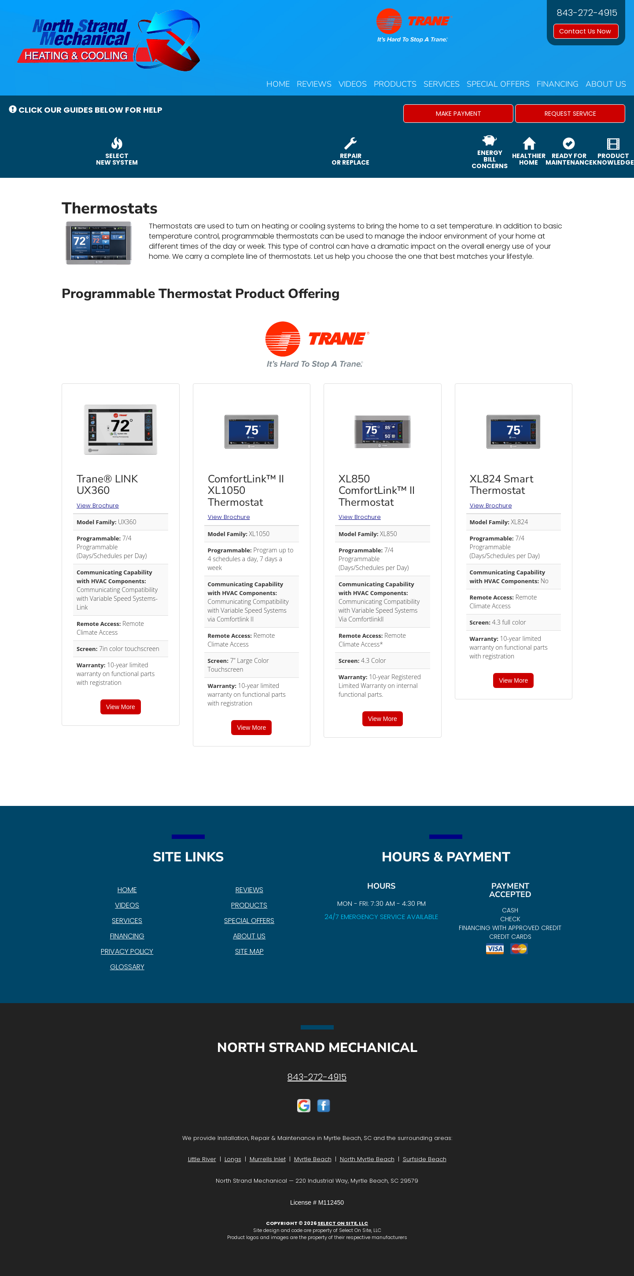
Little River (202, 1159)
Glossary (127, 967)
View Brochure (98, 505)
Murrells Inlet (268, 1159)
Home (278, 84)
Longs (233, 1159)
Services (442, 84)
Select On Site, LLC (342, 1223)
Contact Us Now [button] (586, 31)
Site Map (249, 951)
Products (395, 84)
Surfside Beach (424, 1159)
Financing (558, 84)
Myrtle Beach (313, 1159)
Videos (353, 84)
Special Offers (498, 84)
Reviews (314, 84)
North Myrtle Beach (367, 1159)
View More (120, 706)
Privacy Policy (127, 951)
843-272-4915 (317, 1077)
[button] (458, 113)
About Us (606, 84)
